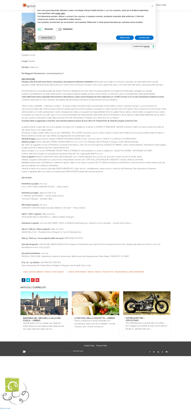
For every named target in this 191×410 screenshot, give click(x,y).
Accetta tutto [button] (144, 38)
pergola (98, 271)
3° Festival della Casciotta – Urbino (94, 318)
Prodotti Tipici (108, 271)
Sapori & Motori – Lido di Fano (135, 319)
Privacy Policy (101, 346)
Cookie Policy (89, 346)
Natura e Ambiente (36, 271)
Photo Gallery (58, 271)
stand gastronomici (136, 271)
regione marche (121, 271)
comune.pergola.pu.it (54, 73)
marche (91, 271)
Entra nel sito (5, 408)
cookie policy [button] (60, 13)
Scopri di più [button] (46, 38)
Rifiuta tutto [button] (125, 38)
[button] (152, 6)
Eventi (25, 271)
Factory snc (78, 351)
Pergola (47, 271)
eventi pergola (81, 271)
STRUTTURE (161, 5)
